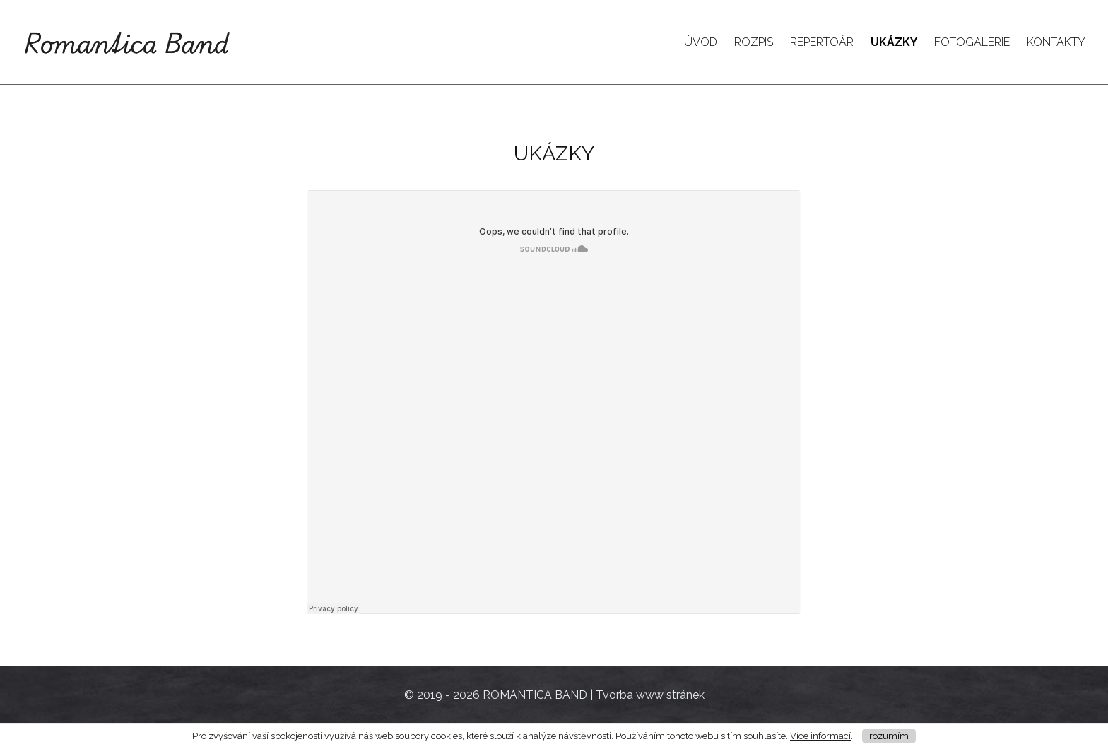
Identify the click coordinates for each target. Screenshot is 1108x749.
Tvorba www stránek (650, 695)
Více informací (820, 736)
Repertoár (822, 42)
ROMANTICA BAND (535, 695)
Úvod (700, 42)
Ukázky (894, 42)
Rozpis (753, 42)
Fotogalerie (972, 42)
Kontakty (1056, 42)
